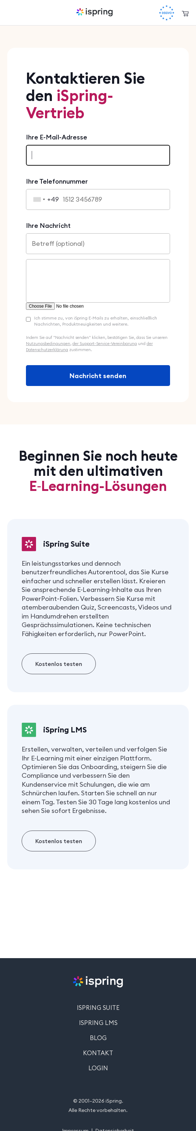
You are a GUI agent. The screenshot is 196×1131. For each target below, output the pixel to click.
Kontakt (98, 1053)
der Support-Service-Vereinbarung (104, 343)
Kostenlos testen (58, 663)
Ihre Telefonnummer (57, 181)
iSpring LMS (98, 1023)
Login (98, 1068)
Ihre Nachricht (48, 225)
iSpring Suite (98, 1008)
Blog (98, 1038)
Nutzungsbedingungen (48, 343)
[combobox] (44, 199)
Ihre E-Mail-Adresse (56, 137)
